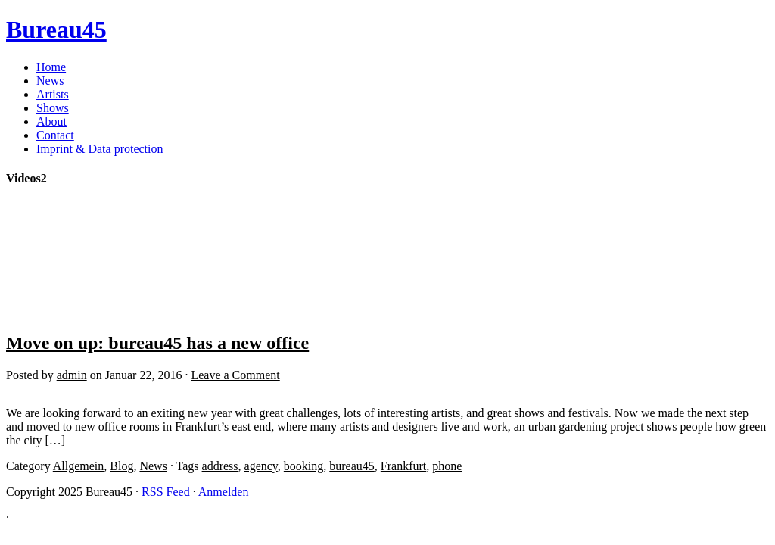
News (50, 80)
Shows (52, 107)
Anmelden (223, 491)
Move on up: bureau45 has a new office (157, 343)
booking (303, 465)
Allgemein (78, 465)
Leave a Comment (235, 375)
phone (447, 465)
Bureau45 (56, 29)
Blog (121, 465)
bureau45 (352, 465)
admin (72, 375)
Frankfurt (403, 465)
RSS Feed (166, 491)
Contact (55, 135)
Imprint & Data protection (99, 148)
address (220, 465)
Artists (52, 94)
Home (51, 67)
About (51, 121)
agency (261, 465)
